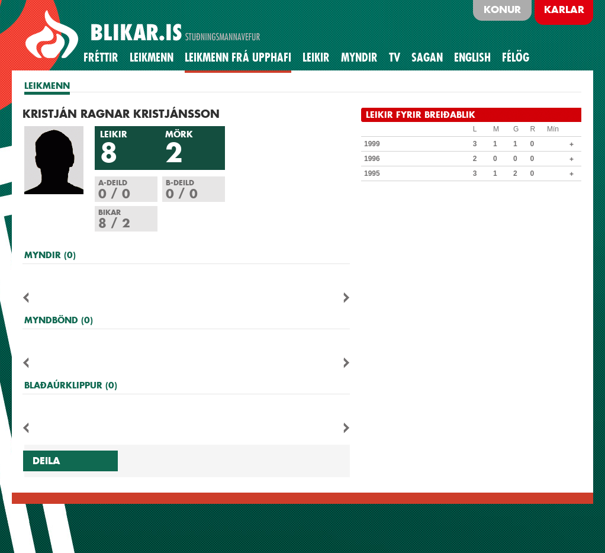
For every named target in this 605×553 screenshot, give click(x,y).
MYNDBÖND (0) (58, 320)
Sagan (427, 57)
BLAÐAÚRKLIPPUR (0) (70, 385)
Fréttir (100, 57)
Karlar (564, 9)
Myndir (359, 57)
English (472, 57)
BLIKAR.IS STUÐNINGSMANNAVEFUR (144, 35)
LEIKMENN (47, 85)
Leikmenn (151, 57)
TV (394, 57)
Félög (515, 57)
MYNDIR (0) (50, 255)
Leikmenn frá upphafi (238, 57)
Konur (502, 9)
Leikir (316, 57)
